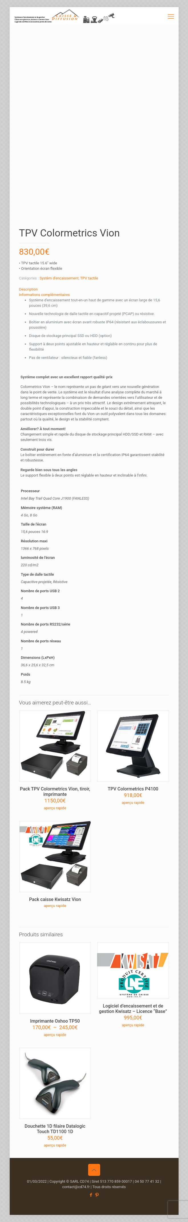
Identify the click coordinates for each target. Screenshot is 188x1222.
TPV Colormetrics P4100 (133, 789)
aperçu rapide (55, 808)
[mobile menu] (171, 16)
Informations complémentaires (44, 295)
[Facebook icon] (91, 1195)
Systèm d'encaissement (59, 278)
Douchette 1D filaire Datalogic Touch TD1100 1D (55, 1128)
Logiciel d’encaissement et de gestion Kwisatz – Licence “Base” (133, 1008)
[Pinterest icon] (97, 1195)
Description (28, 289)
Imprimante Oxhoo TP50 (55, 1021)
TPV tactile (89, 278)
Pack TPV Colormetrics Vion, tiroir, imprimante (55, 791)
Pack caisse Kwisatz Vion (55, 899)
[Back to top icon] (94, 1170)
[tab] (94, 289)
